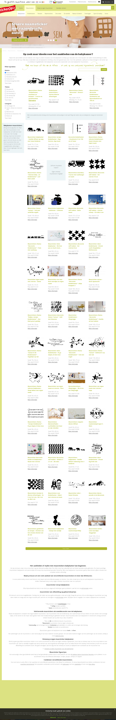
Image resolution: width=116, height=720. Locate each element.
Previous (2, 32)
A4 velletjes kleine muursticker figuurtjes (82, 654)
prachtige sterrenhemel (27, 664)
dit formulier (85, 588)
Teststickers (72, 2)
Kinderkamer (31, 13)
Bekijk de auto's (19, 40)
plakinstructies (59, 636)
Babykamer (21, 13)
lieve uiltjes (92, 664)
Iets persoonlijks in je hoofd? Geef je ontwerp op (28, 48)
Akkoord (53, 717)
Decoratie (58, 13)
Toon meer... (8, 83)
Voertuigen (88, 13)
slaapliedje (78, 664)
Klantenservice (92, 2)
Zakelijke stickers (61, 8)
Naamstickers (49, 13)
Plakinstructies (82, 2)
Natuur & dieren (77, 13)
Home (21, 8)
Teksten (40, 13)
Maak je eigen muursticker (45, 8)
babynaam (66, 664)
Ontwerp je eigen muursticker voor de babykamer (58, 649)
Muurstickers (30, 8)
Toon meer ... (66, 548)
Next (114, 32)
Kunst (106, 13)
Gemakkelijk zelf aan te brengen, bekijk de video (28, 45)
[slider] (32, 100)
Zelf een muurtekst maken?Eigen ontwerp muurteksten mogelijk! (56, 170)
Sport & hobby (98, 13)
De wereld (67, 13)
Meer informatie (33, 108)
